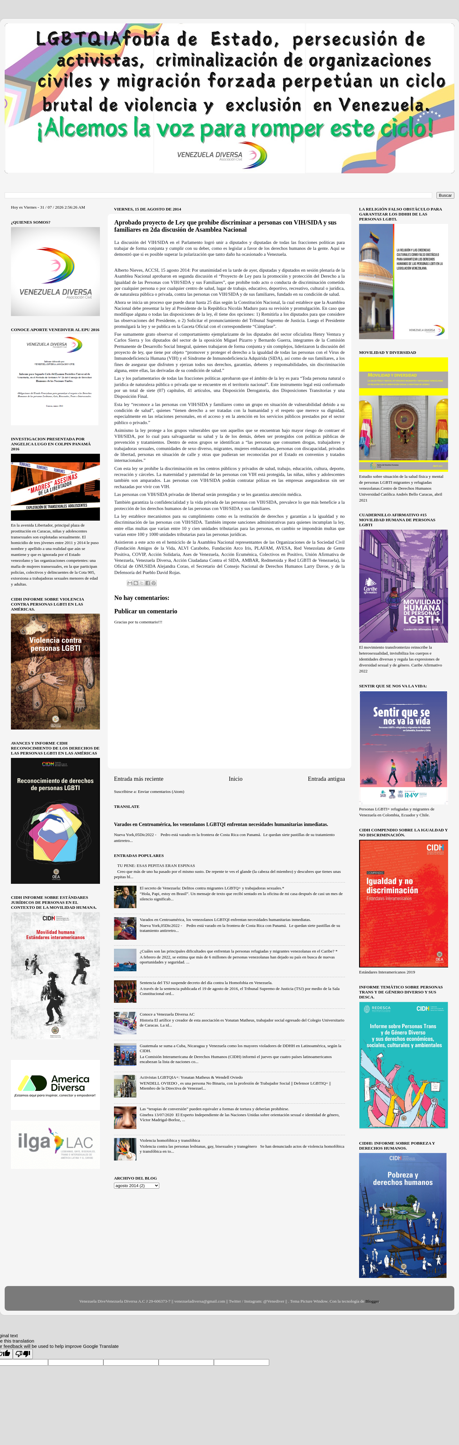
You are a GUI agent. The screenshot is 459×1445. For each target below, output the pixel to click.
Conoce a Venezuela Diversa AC (167, 1014)
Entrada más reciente (138, 778)
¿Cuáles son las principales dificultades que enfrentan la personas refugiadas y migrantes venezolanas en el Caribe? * (239, 951)
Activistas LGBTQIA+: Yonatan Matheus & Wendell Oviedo (191, 1077)
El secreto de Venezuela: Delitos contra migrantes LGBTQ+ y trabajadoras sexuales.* (212, 888)
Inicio (236, 778)
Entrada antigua (326, 778)
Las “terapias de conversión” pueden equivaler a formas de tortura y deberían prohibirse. (214, 1108)
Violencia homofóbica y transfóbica (170, 1140)
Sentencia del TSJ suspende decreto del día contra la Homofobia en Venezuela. (206, 982)
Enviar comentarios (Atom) (161, 791)
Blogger (372, 1301)
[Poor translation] (23, 1354)
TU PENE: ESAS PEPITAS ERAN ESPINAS (156, 865)
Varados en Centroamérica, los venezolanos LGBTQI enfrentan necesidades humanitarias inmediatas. (221, 824)
